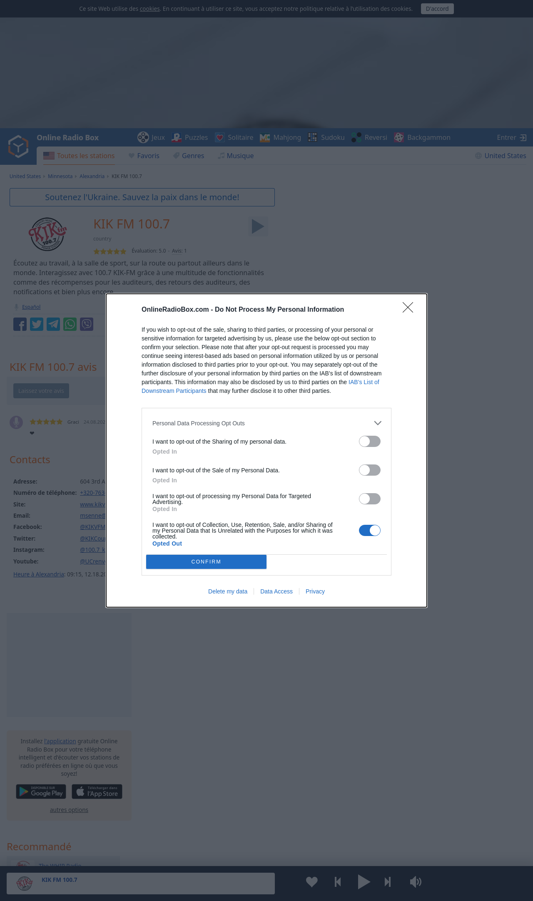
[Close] (410, 310)
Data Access (276, 591)
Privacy (315, 591)
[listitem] (266, 423)
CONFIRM (206, 561)
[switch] (370, 441)
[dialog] (266, 450)
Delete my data (227, 591)
